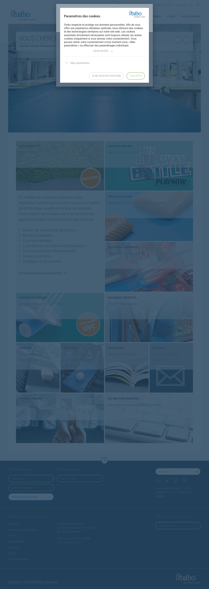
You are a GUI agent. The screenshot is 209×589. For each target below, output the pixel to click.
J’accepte (136, 75)
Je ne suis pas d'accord (106, 75)
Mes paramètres (76, 63)
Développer (103, 51)
